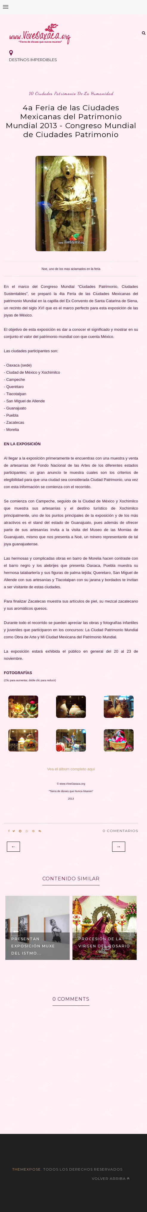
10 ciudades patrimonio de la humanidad (71, 93)
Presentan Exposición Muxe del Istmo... (33, 946)
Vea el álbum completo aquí (71, 769)
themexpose (26, 1169)
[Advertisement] (73, 1111)
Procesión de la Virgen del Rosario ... (104, 946)
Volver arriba (111, 1178)
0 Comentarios (120, 830)
